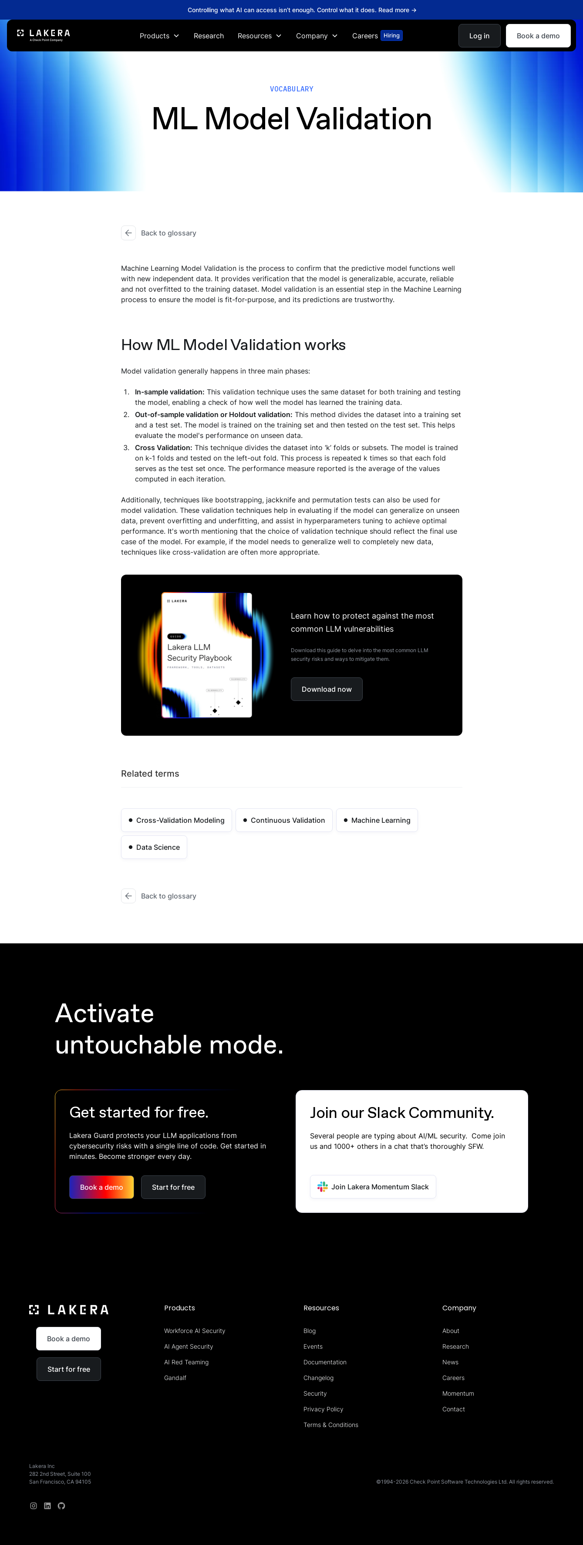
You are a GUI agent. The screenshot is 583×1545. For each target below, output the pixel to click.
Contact (453, 1409)
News (450, 1362)
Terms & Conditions (330, 1424)
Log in (479, 35)
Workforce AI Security (195, 1330)
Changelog (318, 1377)
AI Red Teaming (186, 1362)
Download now (327, 689)
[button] (160, 35)
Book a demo (538, 35)
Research (209, 35)
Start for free (173, 1187)
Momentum (458, 1393)
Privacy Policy (323, 1409)
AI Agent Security (188, 1346)
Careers (453, 1377)
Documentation (325, 1362)
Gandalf (175, 1377)
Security (315, 1393)
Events (313, 1346)
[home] (43, 35)
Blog (309, 1330)
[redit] (61, 1505)
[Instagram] (33, 1505)
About (450, 1330)
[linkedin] (47, 1505)
